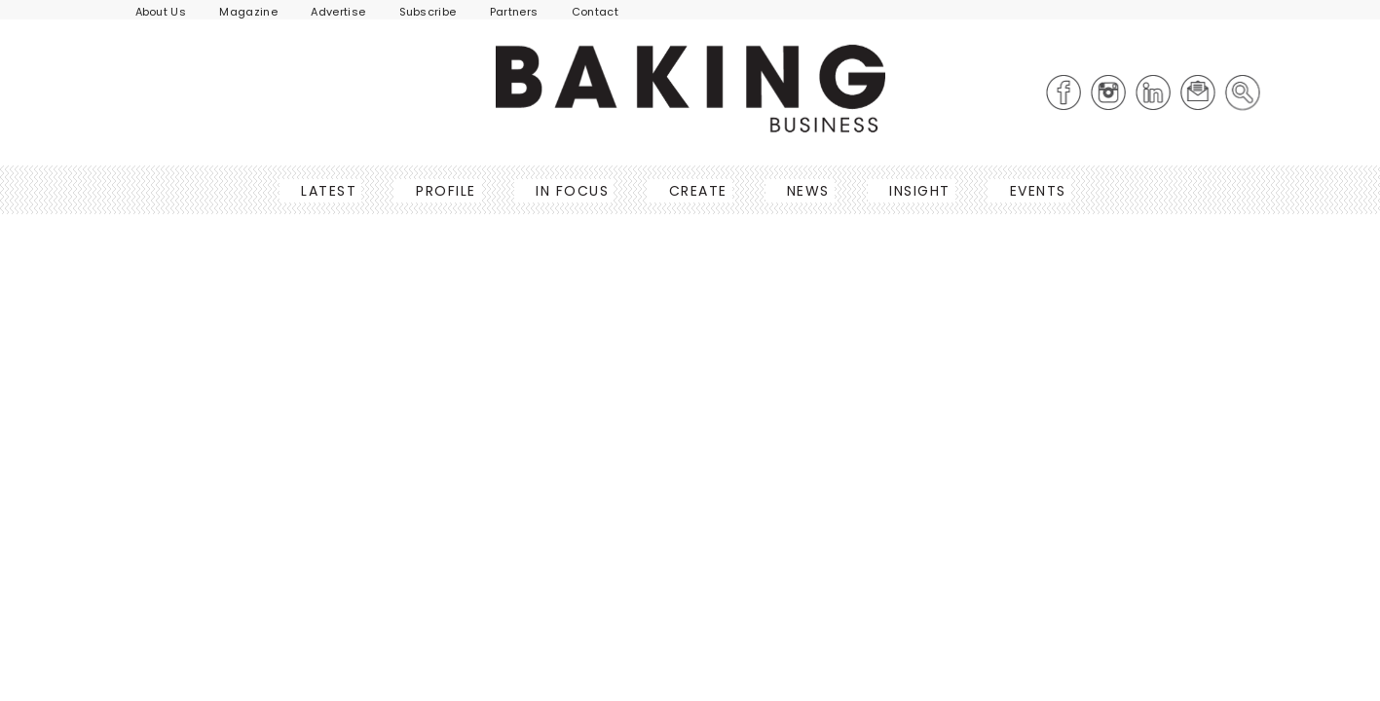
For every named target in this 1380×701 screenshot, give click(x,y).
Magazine (248, 11)
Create (692, 191)
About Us (161, 11)
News (802, 191)
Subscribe (428, 11)
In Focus (566, 191)
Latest (322, 191)
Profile (440, 191)
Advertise (338, 11)
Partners (514, 11)
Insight (914, 191)
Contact (595, 11)
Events (1032, 191)
